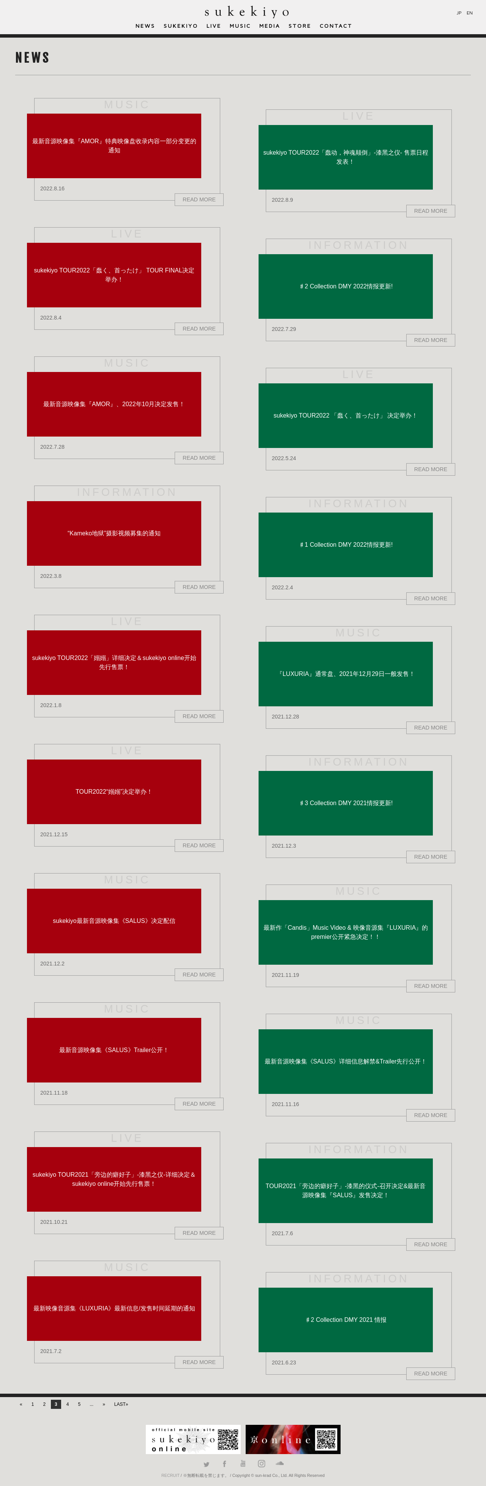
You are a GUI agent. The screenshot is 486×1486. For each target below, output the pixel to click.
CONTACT (336, 25)
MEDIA (269, 25)
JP (459, 13)
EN (470, 13)
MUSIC (240, 25)
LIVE (214, 25)
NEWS (145, 25)
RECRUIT (170, 1475)
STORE (300, 25)
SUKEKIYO (181, 25)
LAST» (121, 1404)
